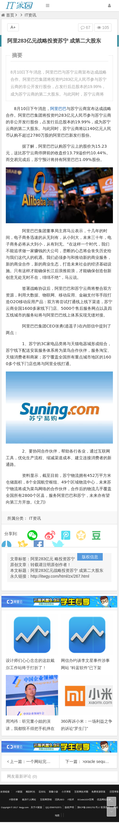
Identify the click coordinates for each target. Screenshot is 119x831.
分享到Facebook (39, 545)
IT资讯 (30, 15)
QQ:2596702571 (53, 807)
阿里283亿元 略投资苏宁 (52, 559)
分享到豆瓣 (96, 535)
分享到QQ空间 (81, 535)
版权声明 (69, 807)
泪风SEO (59, 799)
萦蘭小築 (53, 791)
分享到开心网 (22, 545)
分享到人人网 (6, 545)
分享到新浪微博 (49, 535)
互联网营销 (46, 799)
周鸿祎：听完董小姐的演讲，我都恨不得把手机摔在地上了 (30, 728)
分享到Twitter (56, 545)
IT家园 (19, 791)
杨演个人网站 (29, 799)
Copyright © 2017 (9, 807)
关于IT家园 (36, 807)
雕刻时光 (30, 791)
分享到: (11, 533)
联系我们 (105, 807)
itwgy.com (24, 807)
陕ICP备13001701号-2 (88, 807)
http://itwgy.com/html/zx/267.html (59, 576)
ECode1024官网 (85, 799)
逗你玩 (42, 791)
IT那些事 (14, 799)
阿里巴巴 (58, 108)
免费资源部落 (98, 791)
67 (85, 27)
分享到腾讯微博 (65, 535)
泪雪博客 (114, 791)
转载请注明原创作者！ (50, 564)
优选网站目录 (104, 799)
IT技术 (71, 799)
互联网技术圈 (81, 791)
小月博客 (66, 791)
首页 (7, 15)
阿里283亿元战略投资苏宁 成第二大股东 (66, 570)
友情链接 (5, 791)
